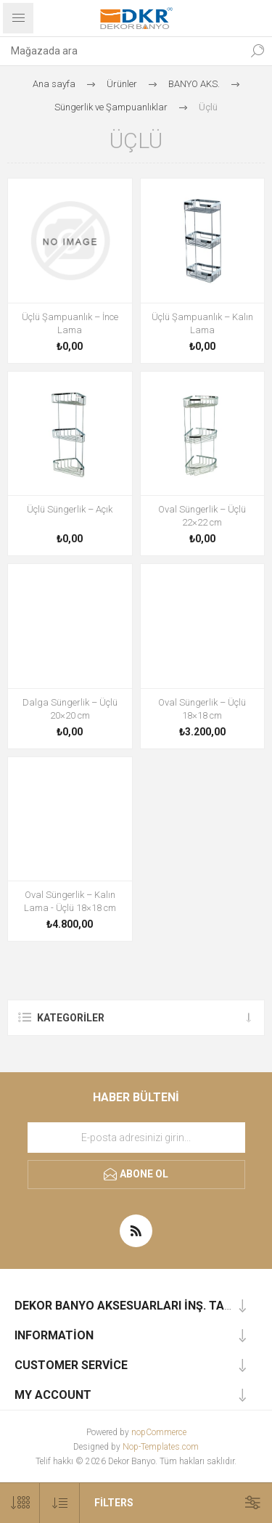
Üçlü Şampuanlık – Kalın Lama (202, 323)
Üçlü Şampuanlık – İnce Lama (70, 323)
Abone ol (144, 1174)
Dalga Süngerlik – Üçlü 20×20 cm (70, 709)
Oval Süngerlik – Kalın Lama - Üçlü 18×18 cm (70, 901)
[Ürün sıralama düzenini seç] (60, 1503)
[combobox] (121, 50)
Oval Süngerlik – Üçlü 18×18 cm (202, 709)
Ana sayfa (54, 83)
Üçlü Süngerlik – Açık (69, 509)
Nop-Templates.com (161, 1447)
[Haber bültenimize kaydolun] (136, 1137)
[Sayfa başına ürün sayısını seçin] (20, 1503)
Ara (257, 50)
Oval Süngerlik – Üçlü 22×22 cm (202, 516)
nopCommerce (158, 1432)
